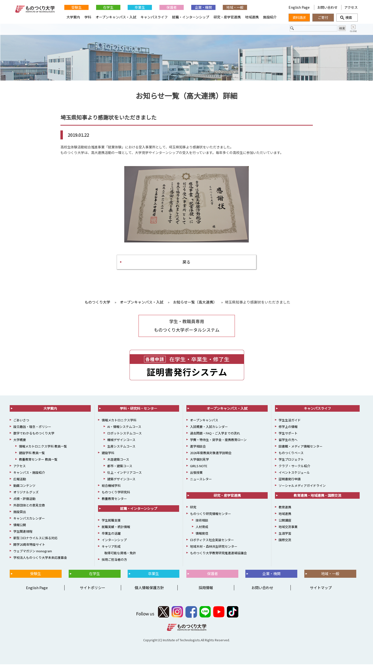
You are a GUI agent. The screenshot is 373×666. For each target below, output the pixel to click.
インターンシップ (114, 541)
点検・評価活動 (24, 500)
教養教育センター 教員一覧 (38, 461)
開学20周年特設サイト (29, 546)
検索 (347, 17)
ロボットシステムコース (124, 435)
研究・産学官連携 (227, 17)
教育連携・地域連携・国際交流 (317, 497)
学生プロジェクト (291, 461)
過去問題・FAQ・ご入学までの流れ (215, 435)
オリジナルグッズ (26, 493)
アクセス (351, 7)
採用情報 (206, 589)
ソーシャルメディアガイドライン (302, 487)
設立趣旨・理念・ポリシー (32, 428)
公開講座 (285, 522)
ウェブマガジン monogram (32, 552)
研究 (193, 508)
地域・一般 (234, 7)
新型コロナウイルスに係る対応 (35, 539)
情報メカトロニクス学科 (119, 421)
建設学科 (108, 454)
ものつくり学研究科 (116, 493)
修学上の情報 (288, 428)
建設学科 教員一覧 (32, 454)
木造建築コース (118, 461)
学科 (87, 17)
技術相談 (202, 522)
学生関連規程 (22, 533)
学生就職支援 (111, 522)
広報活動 (19, 480)
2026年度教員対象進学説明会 (211, 454)
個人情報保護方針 (149, 589)
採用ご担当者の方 (114, 561)
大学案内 (73, 17)
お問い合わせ (327, 7)
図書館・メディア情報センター (301, 448)
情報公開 (19, 526)
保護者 (171, 7)
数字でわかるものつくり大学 (33, 435)
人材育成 (202, 528)
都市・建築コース (119, 467)
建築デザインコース (121, 480)
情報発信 (202, 535)
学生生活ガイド (290, 421)
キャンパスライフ (154, 17)
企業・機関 (203, 7)
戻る (186, 263)
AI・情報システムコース (124, 428)
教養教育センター (114, 500)
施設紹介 (270, 17)
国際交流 (285, 541)
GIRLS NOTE (198, 467)
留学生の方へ (288, 441)
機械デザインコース (121, 441)
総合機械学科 (111, 487)
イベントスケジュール (294, 474)
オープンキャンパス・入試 (116, 17)
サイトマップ (321, 589)
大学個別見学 (199, 461)
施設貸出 (19, 513)
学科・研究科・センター (138, 410)
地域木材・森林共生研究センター (213, 548)
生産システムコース (121, 448)
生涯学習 (285, 535)
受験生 (76, 7)
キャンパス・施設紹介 (29, 474)
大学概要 (19, 441)
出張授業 (196, 474)
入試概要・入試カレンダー (209, 428)
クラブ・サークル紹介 (294, 467)
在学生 (108, 7)
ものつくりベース (291, 454)
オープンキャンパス (204, 421)
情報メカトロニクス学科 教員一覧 (43, 448)
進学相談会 (198, 448)
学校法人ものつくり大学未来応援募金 (40, 559)
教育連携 (285, 508)
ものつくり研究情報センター (210, 515)
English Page (299, 7)
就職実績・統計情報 (116, 528)
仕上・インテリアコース (124, 474)
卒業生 (140, 7)
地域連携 (252, 17)
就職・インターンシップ (190, 17)
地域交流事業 (288, 528)
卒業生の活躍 (111, 535)
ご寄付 (323, 17)
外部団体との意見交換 (29, 507)
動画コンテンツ (24, 487)
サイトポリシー (92, 589)
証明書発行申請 (290, 480)
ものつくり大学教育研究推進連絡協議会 (218, 554)
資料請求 (299, 17)
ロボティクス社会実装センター (212, 541)
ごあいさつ (21, 421)
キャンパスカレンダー (29, 520)
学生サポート (288, 435)
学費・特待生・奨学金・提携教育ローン (218, 441)
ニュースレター (201, 480)
